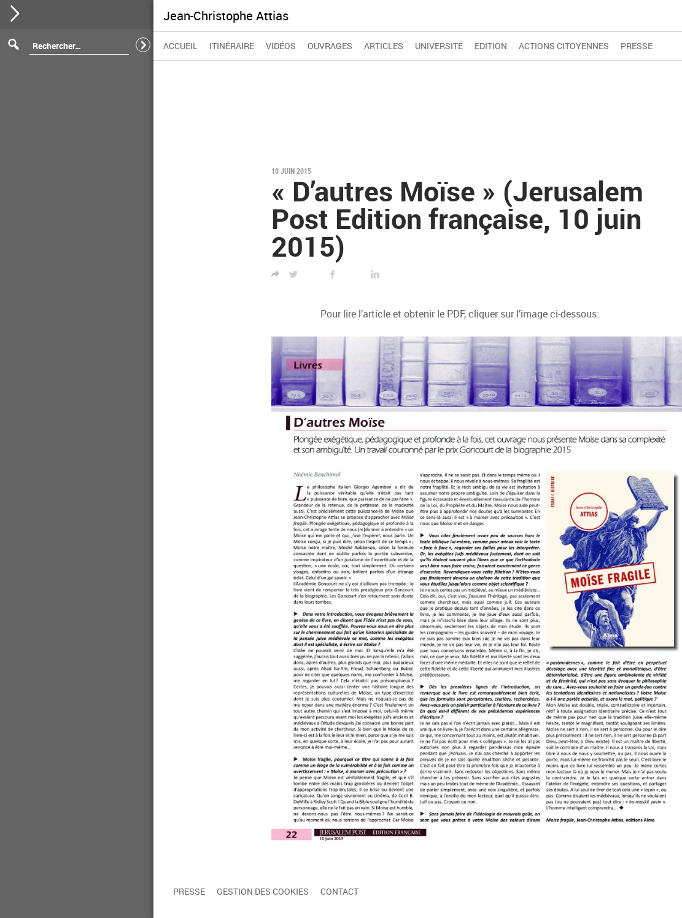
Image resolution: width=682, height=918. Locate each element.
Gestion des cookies (263, 891)
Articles (383, 45)
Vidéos (281, 45)
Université (439, 45)
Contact (339, 891)
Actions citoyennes (564, 45)
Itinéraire (231, 45)
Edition (491, 45)
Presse (637, 45)
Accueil (180, 45)
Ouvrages (330, 45)
